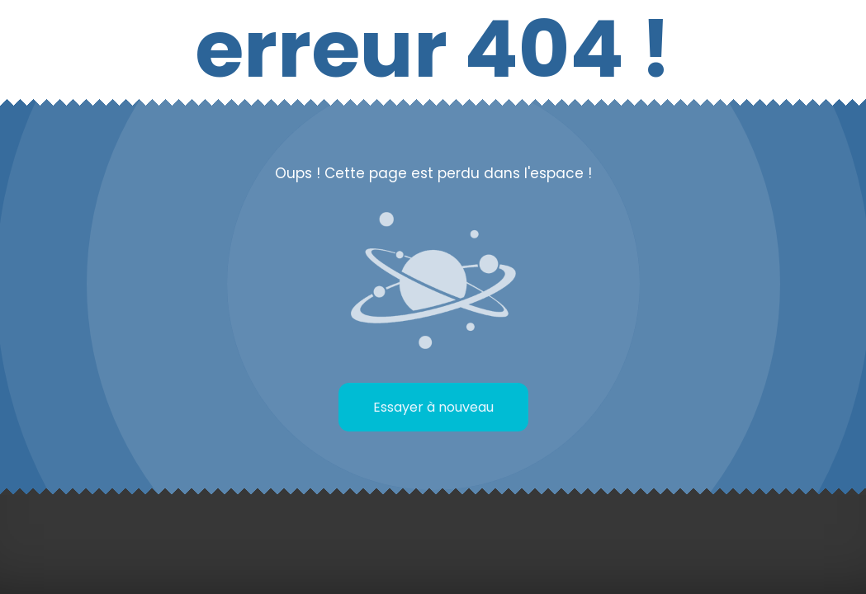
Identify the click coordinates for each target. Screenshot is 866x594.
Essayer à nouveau (433, 407)
